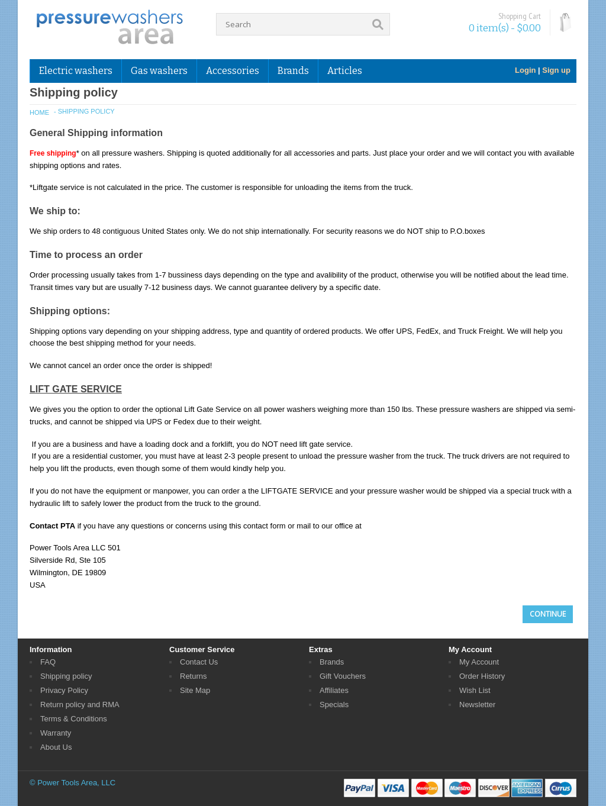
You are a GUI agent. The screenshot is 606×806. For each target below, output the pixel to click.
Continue (548, 614)
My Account (479, 661)
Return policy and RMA (80, 704)
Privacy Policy (64, 690)
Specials (334, 704)
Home (39, 112)
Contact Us (199, 661)
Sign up (556, 70)
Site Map (195, 690)
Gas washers (159, 70)
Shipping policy (66, 676)
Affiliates (334, 690)
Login (525, 70)
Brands (293, 70)
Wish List (475, 690)
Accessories (232, 70)
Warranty (55, 732)
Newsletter (477, 704)
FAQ (48, 661)
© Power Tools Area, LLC (72, 782)
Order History (482, 676)
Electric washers (75, 70)
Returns (193, 676)
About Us (56, 747)
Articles (344, 70)
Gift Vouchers (343, 676)
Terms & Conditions (73, 718)
